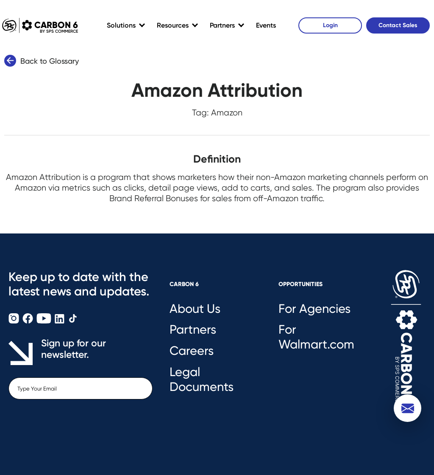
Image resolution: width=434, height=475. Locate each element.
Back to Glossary (41, 61)
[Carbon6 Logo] (406, 347)
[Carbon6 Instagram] (14, 321)
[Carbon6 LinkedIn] (60, 321)
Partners (222, 25)
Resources (173, 25)
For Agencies (314, 308)
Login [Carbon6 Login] (330, 25)
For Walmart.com (316, 336)
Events (266, 25)
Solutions (121, 25)
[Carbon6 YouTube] (44, 321)
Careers (192, 350)
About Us (195, 308)
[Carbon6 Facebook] (28, 321)
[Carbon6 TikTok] (73, 321)
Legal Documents (202, 379)
